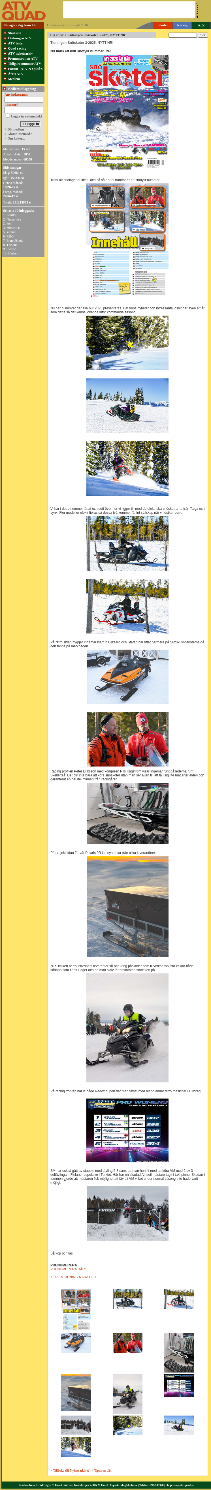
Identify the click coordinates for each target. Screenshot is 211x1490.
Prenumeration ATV (23, 59)
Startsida (14, 33)
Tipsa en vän (103, 1470)
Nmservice (14, 219)
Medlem (14, 79)
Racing (182, 25)
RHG (10, 236)
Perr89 (11, 215)
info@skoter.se (129, 1485)
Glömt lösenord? (20, 134)
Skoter (163, 25)
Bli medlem (16, 129)
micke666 (13, 228)
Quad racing (17, 48)
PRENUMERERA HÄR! (68, 1269)
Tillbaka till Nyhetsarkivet (69, 1470)
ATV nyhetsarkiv (20, 53)
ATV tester (16, 43)
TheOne (12, 245)
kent (9, 224)
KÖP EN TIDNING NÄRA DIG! (73, 1277)
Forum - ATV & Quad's (25, 69)
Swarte (11, 249)
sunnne (11, 232)
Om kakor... (16, 138)
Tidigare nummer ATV (24, 64)
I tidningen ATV (19, 38)
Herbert (13, 253)
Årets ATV (16, 74)
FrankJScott (15, 241)
